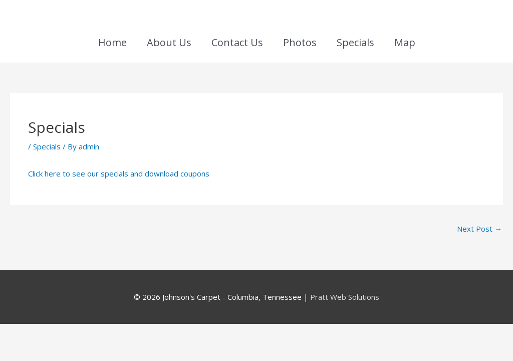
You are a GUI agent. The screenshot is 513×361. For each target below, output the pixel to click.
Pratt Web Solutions (344, 297)
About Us (169, 42)
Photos (300, 42)
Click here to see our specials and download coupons (118, 173)
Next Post (479, 229)
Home (112, 42)
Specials (355, 42)
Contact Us (237, 42)
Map (404, 42)
